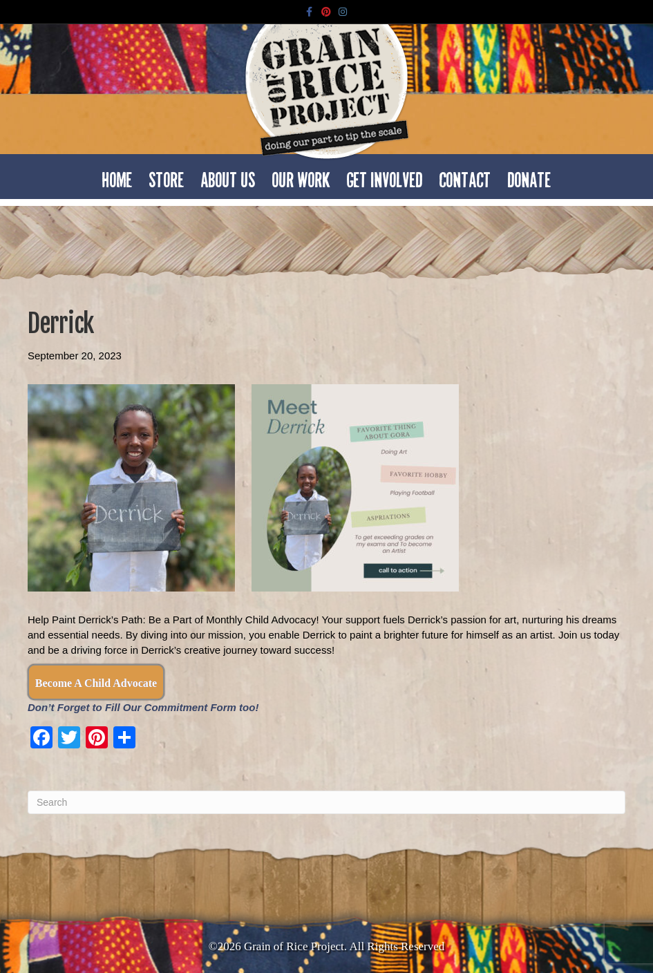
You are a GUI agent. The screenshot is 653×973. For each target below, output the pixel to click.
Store (166, 176)
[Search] (326, 802)
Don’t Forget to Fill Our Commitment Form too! (143, 707)
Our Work (301, 176)
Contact (465, 176)
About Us (228, 176)
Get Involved (385, 176)
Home (117, 176)
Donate (529, 176)
